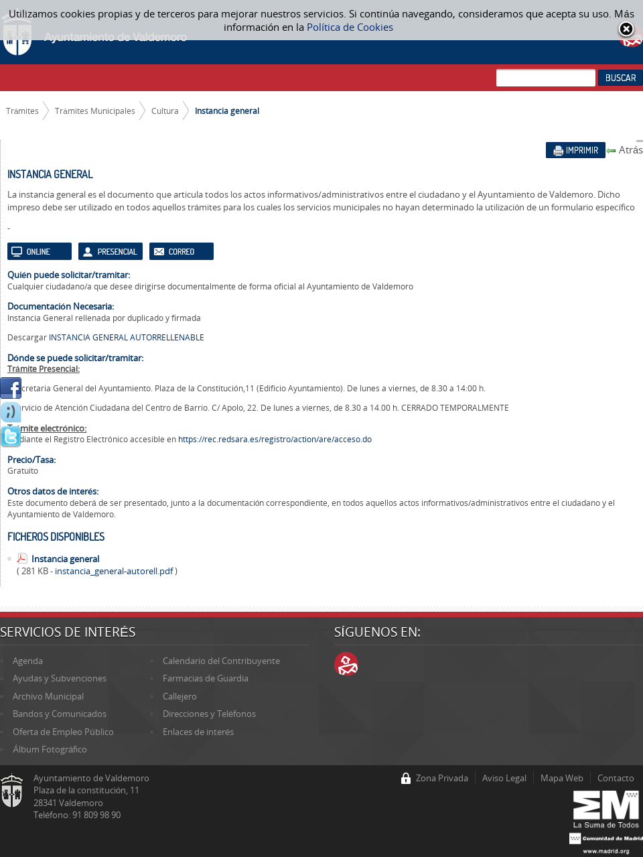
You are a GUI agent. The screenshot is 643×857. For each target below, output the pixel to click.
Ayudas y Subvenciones (59, 678)
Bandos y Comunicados (59, 714)
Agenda (28, 661)
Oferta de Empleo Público (63, 732)
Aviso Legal (504, 778)
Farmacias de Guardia (205, 678)
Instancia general (227, 110)
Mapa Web (562, 778)
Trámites (23, 110)
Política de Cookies (350, 27)
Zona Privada (442, 778)
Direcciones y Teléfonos (209, 714)
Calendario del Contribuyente (221, 661)
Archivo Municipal (48, 696)
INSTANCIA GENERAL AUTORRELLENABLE (126, 337)
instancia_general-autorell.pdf (115, 571)
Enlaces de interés (198, 732)
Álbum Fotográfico (50, 749)
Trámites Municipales (95, 110)
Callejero (180, 696)
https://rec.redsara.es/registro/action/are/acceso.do (275, 439)
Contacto (615, 778)
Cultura (165, 110)
